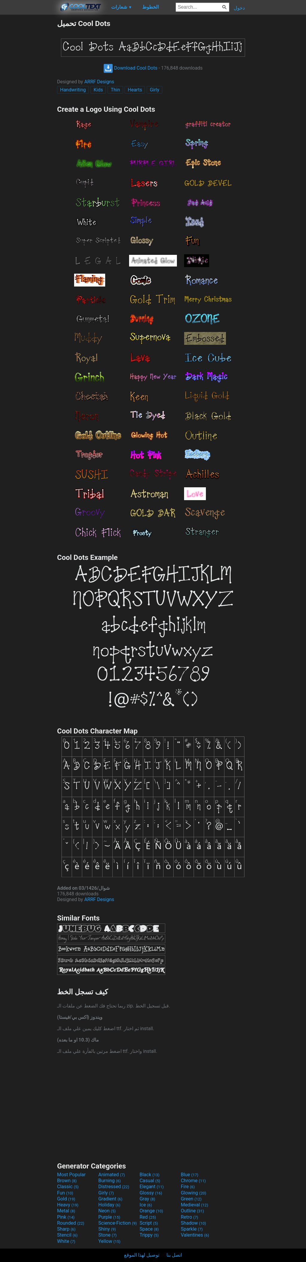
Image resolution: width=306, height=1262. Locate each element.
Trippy (149, 1235)
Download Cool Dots (130, 68)
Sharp (66, 1229)
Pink (66, 1217)
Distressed (113, 1186)
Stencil (67, 1235)
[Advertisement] (28, 108)
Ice (146, 1205)
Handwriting (73, 90)
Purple (109, 1217)
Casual (150, 1180)
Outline (192, 1211)
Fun (65, 1193)
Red (148, 1217)
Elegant (152, 1186)
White (66, 1241)
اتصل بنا (174, 1255)
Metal (66, 1211)
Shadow (193, 1223)
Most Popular (71, 1174)
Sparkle (192, 1229)
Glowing (193, 1193)
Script (149, 1223)
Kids (98, 90)
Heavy (67, 1205)
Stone (107, 1235)
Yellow (109, 1241)
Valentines (195, 1235)
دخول (239, 8)
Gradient (110, 1199)
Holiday (109, 1205)
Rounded (70, 1223)
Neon (107, 1211)
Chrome (193, 1180)
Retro (189, 1217)
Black (150, 1174)
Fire (188, 1186)
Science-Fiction (117, 1223)
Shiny (107, 1229)
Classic (68, 1186)
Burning (109, 1180)
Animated (111, 1174)
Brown (66, 1180)
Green (191, 1199)
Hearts (135, 90)
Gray (147, 1199)
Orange (151, 1211)
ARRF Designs (99, 82)
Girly (154, 90)
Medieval (194, 1205)
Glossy (151, 1193)
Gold (66, 1199)
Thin (115, 90)
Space (149, 1229)
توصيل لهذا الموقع (141, 1255)
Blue (189, 1174)
